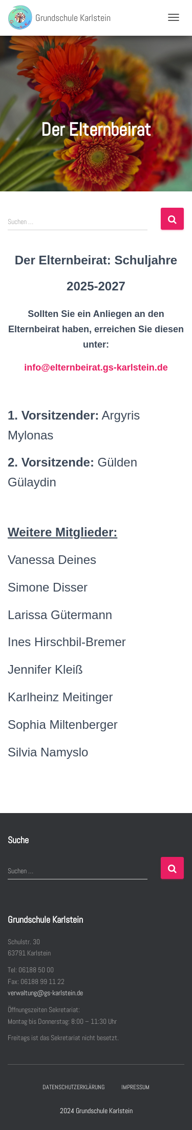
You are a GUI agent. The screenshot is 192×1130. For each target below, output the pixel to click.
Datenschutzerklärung (73, 1087)
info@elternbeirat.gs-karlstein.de (96, 367)
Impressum (135, 1087)
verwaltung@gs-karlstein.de (45, 992)
